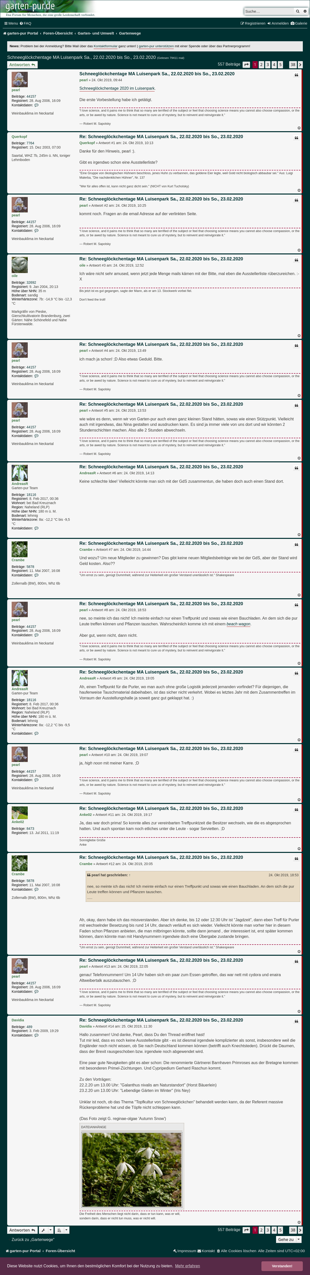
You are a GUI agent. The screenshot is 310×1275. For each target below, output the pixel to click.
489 (29, 1027)
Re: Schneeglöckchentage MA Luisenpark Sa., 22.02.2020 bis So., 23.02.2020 (161, 136)
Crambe (18, 560)
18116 (31, 495)
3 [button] (268, 64)
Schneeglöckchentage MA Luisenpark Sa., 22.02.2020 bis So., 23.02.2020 (81, 57)
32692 (31, 282)
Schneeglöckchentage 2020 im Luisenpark (117, 88)
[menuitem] (25, 23)
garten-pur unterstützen (156, 46)
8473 (30, 829)
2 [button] (261, 64)
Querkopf (19, 137)
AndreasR (20, 484)
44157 (31, 96)
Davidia (18, 1020)
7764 (30, 143)
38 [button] (293, 64)
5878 (30, 567)
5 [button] (280, 64)
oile (15, 276)
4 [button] (274, 64)
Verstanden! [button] (282, 1266)
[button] (246, 65)
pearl (16, 90)
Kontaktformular (105, 46)
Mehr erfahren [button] (187, 1266)
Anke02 (18, 822)
